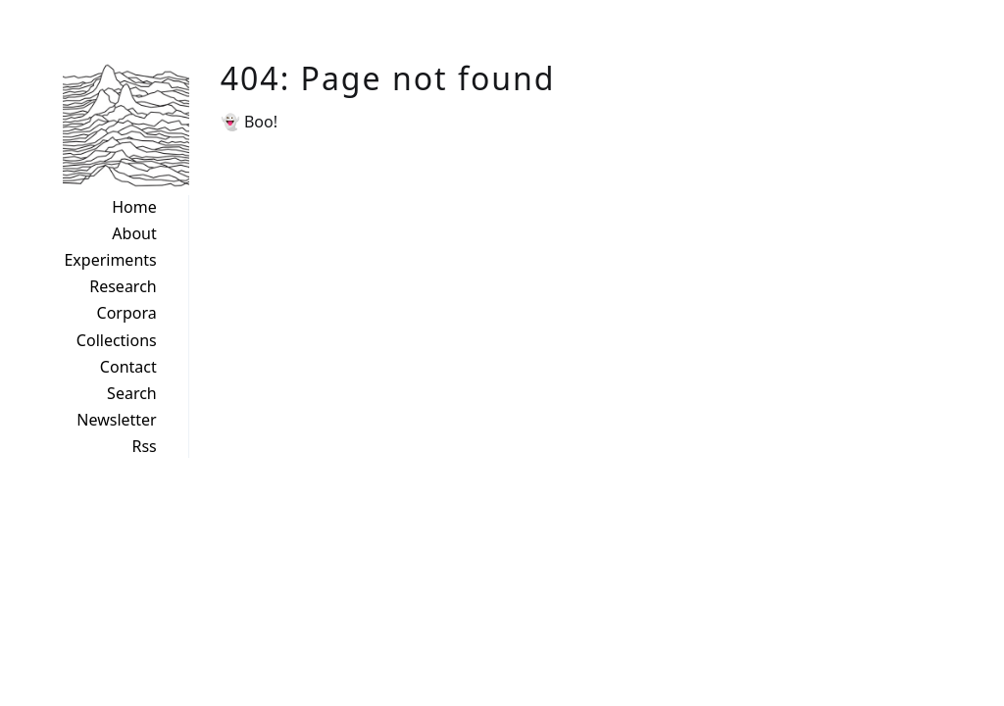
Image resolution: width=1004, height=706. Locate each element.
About (134, 233)
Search (132, 393)
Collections (116, 340)
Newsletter (116, 419)
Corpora (127, 313)
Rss (143, 446)
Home (134, 207)
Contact (128, 367)
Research (123, 286)
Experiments (110, 260)
